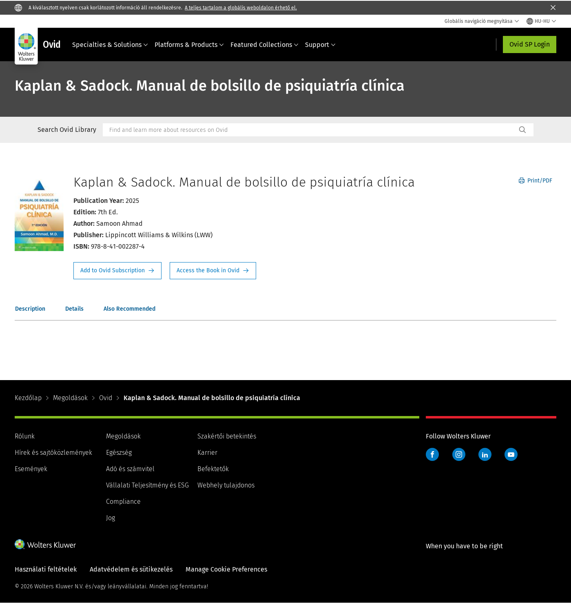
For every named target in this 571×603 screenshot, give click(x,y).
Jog (110, 518)
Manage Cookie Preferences (226, 569)
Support (320, 45)
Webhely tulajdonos (226, 485)
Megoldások (70, 398)
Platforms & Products (189, 45)
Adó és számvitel (130, 469)
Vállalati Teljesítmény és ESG (147, 485)
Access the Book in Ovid (213, 271)
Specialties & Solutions (110, 45)
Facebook (432, 454)
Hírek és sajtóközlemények (53, 452)
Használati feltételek (46, 569)
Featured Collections (264, 45)
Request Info (117, 271)
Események (31, 469)
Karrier (207, 452)
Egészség (119, 452)
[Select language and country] (541, 21)
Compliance (123, 501)
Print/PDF (535, 180)
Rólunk (25, 436)
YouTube (511, 454)
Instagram (458, 454)
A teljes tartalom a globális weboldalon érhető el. (241, 8)
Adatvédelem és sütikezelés (131, 569)
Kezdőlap (28, 398)
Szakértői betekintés (226, 436)
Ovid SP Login (529, 44)
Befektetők (213, 469)
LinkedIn (484, 454)
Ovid (105, 398)
